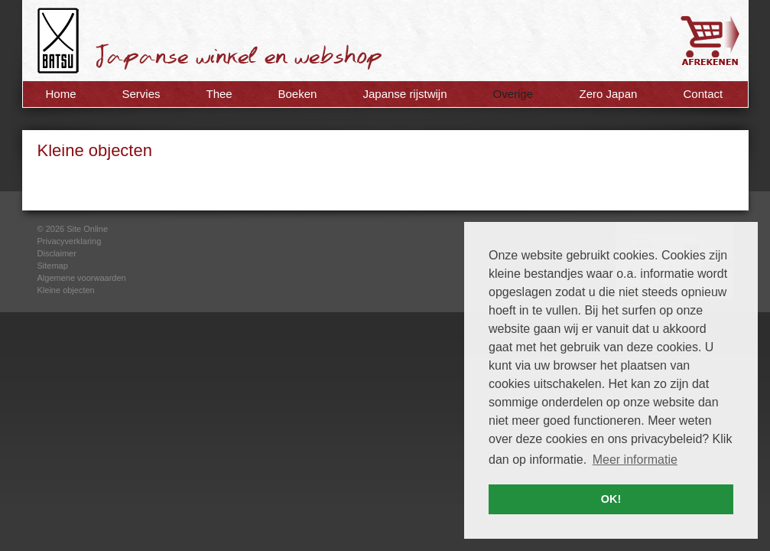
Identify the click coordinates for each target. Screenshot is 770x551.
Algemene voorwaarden (81, 277)
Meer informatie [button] (635, 459)
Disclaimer (56, 253)
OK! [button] (611, 499)
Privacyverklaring (69, 241)
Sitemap (52, 265)
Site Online (87, 228)
